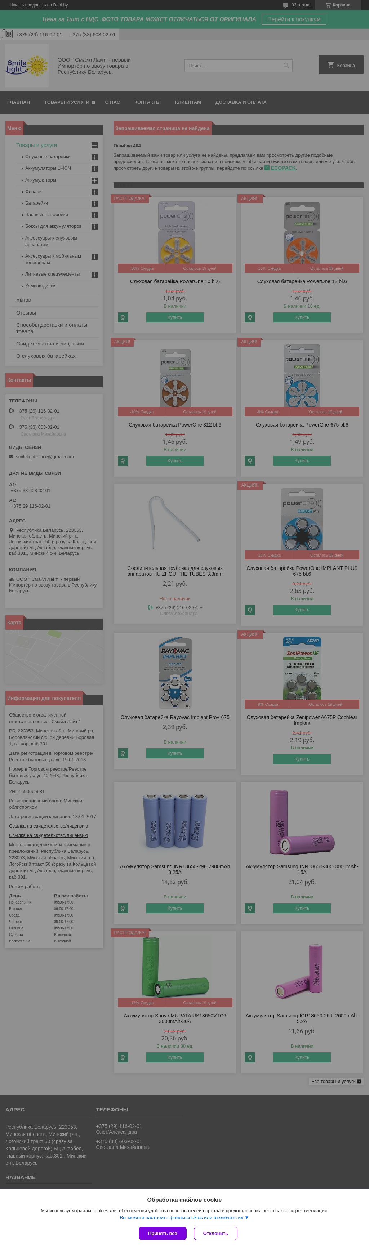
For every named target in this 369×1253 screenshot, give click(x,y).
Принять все (162, 1233)
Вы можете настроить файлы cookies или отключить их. (182, 1217)
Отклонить (215, 1233)
